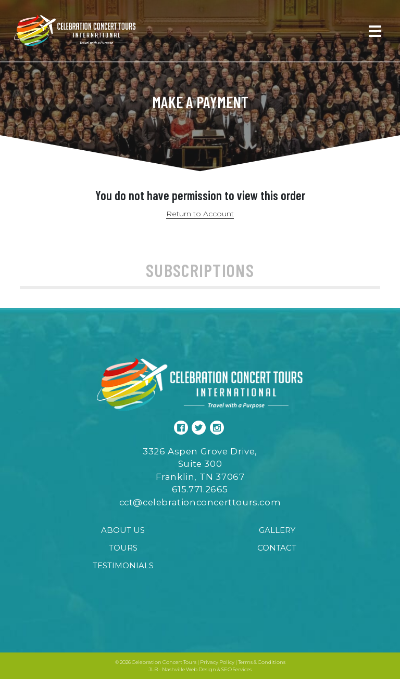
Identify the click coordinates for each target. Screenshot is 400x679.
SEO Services (236, 669)
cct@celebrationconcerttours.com (200, 502)
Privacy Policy (217, 662)
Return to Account (200, 213)
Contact (276, 548)
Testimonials (123, 565)
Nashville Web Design (189, 669)
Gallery (277, 530)
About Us (123, 530)
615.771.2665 (200, 489)
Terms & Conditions (261, 662)
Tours (123, 548)
